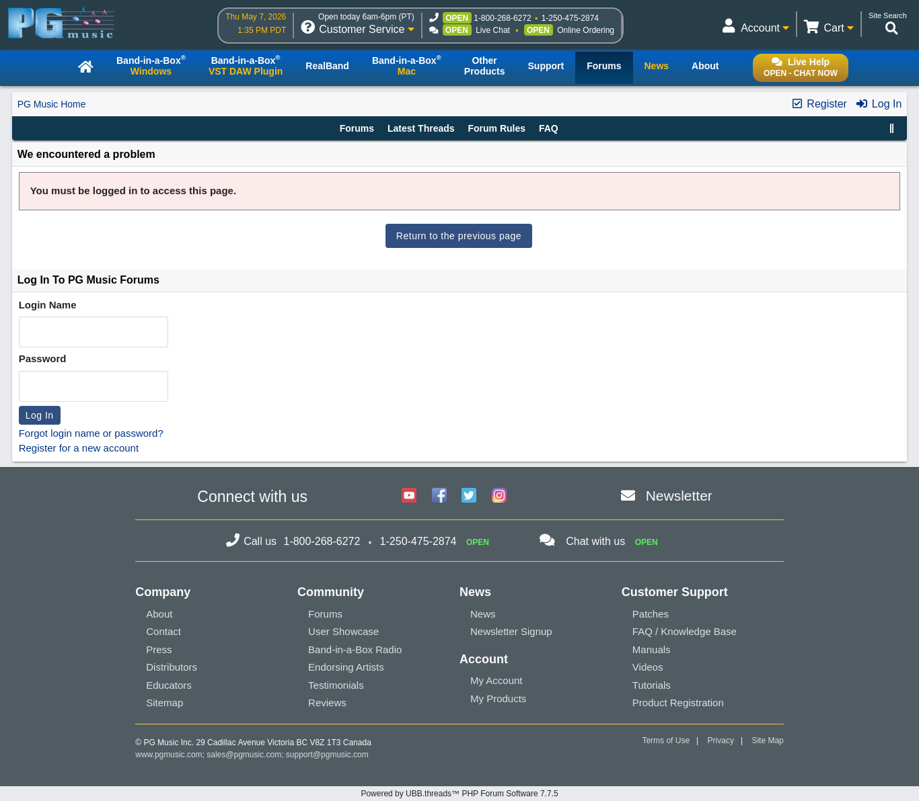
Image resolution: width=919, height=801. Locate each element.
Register (819, 104)
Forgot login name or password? (91, 433)
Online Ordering (585, 30)
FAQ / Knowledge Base (684, 631)
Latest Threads (421, 128)
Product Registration (678, 702)
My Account (496, 680)
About (159, 614)
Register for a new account (79, 448)
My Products (498, 698)
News (483, 614)
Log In (878, 104)
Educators (169, 685)
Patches (650, 614)
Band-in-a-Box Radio (355, 649)
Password (43, 358)
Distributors (171, 667)
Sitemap (164, 702)
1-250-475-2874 (570, 18)
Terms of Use (666, 740)
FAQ (548, 128)
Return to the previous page (458, 235)
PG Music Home (51, 104)
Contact (163, 631)
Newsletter (679, 495)
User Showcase (343, 631)
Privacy (721, 740)
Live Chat (493, 30)
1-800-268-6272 (502, 18)
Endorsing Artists (346, 667)
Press (159, 649)
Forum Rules (496, 128)
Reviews (327, 702)
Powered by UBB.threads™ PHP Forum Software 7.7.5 (459, 793)
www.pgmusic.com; (170, 754)
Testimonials (336, 685)
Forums (357, 128)
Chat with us (595, 541)
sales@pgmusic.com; (246, 754)
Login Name (48, 304)
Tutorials (651, 685)
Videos (647, 667)
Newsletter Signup (511, 631)
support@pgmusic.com (327, 754)
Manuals (651, 649)
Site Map (767, 740)
